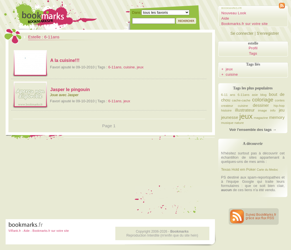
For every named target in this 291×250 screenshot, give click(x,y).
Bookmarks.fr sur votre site (244, 24)
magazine (261, 117)
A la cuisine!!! (64, 60)
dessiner (261, 105)
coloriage (262, 100)
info (273, 110)
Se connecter (242, 33)
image (262, 110)
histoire (226, 110)
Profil (253, 48)
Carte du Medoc (267, 169)
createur (227, 105)
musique (227, 122)
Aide (225, 18)
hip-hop (279, 105)
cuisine (129, 67)
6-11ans (115, 67)
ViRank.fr (14, 230)
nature (239, 122)
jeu (282, 110)
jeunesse (229, 117)
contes (280, 100)
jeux (140, 67)
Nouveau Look (233, 13)
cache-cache (241, 100)
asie (255, 94)
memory (277, 117)
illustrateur (245, 110)
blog (263, 94)
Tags (253, 53)
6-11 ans (228, 94)
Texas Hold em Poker (238, 169)
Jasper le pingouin (70, 89)
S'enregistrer (268, 33)
